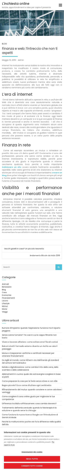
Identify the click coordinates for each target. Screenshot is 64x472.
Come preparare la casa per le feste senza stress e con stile (29, 381)
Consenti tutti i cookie (32, 466)
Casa (4, 292)
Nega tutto (32, 459)
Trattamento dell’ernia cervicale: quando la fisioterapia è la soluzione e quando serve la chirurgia (29, 409)
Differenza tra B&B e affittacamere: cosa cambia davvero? (29, 403)
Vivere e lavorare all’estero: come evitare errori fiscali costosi (30, 342)
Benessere (6, 287)
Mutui (4, 309)
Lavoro (5, 300)
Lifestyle (5, 303)
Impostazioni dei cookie (32, 452)
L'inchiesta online (15, 3)
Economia (6, 295)
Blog (4, 43)
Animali (5, 284)
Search (58, 267)
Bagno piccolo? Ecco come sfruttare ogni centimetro (26, 385)
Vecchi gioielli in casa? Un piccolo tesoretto (24, 248)
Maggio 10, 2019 (9, 60)
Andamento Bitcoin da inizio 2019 (45, 255)
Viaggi (5, 311)
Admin (21, 60)
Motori (5, 306)
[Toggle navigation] (60, 5)
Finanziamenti (8, 298)
